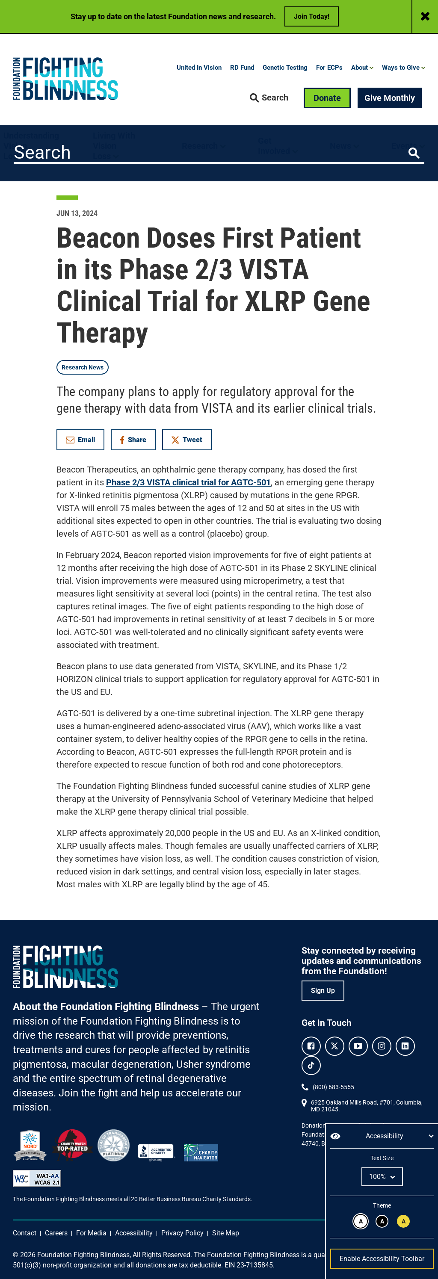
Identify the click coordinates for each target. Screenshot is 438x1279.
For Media (91, 1233)
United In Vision (199, 67)
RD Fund (242, 67)
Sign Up (323, 991)
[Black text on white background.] (360, 1221)
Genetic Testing (285, 67)
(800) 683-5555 (333, 1087)
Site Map (225, 1233)
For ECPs (329, 67)
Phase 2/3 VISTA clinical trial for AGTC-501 (188, 482)
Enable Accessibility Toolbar (382, 1259)
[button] (269, 98)
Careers (56, 1233)
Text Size (382, 1158)
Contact (24, 1233)
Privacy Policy (182, 1233)
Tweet (187, 440)
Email (80, 440)
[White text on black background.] (382, 1221)
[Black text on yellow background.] (403, 1221)
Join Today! (311, 16)
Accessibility (134, 1233)
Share (137, 441)
